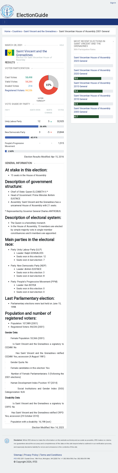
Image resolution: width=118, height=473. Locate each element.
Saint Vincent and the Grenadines (40, 31)
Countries (17, 31)
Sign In (113, 3)
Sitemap (18, 455)
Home (7, 31)
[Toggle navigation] (4, 22)
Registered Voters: (15, 90)
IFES (15, 459)
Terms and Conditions (51, 455)
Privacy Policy (31, 455)
